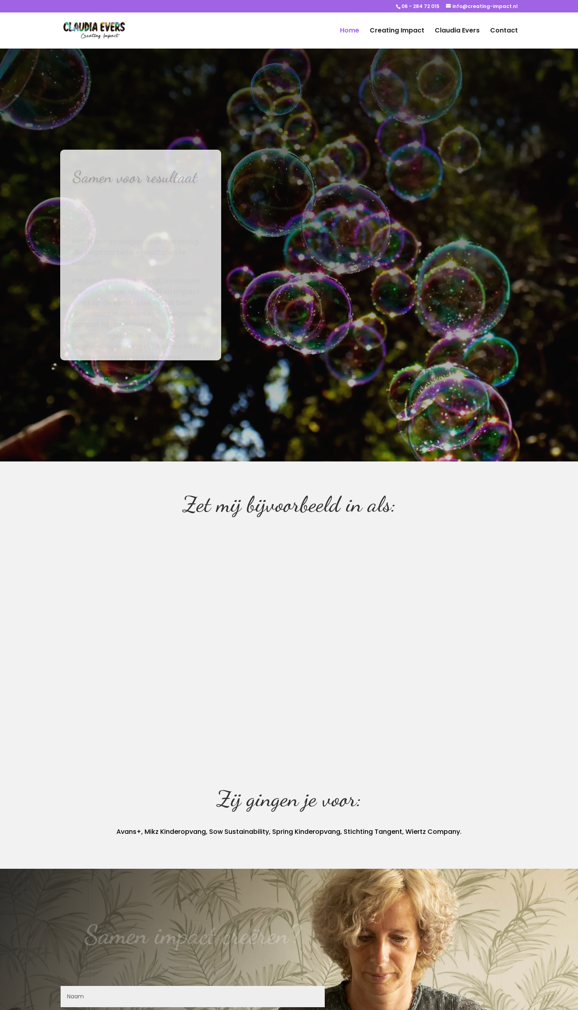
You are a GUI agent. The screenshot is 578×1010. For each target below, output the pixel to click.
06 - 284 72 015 (420, 6)
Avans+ (128, 831)
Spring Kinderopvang (306, 831)
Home (349, 31)
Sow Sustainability (239, 831)
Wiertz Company (432, 831)
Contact (504, 31)
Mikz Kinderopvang (175, 831)
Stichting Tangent (373, 831)
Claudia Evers (457, 31)
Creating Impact (397, 31)
